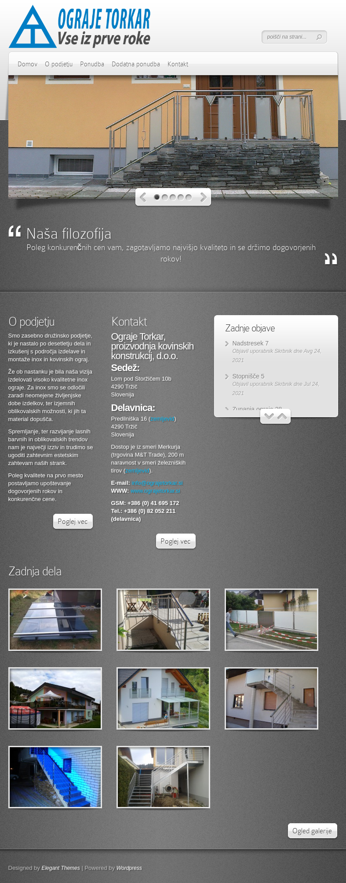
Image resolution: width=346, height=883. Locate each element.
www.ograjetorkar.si (155, 490)
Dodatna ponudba (136, 64)
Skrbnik (283, 351)
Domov (27, 64)
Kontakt (178, 64)
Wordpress (129, 868)
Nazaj (143, 198)
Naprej (203, 198)
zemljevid (162, 418)
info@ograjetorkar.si (156, 483)
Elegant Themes (60, 868)
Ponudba (92, 64)
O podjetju (59, 64)
